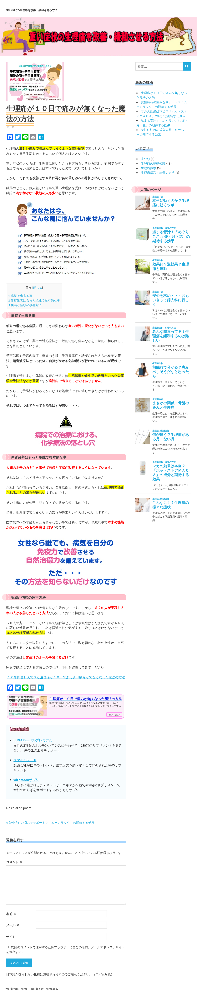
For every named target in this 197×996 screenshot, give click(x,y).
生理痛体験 (148, 168)
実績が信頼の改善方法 (25, 305)
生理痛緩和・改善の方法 (158, 172)
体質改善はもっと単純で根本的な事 (34, 300)
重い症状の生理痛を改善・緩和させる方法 (76, 8)
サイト (10, 937)
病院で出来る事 (20, 295)
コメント (14, 862)
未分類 (10, 127)
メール (12, 925)
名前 (11, 914)
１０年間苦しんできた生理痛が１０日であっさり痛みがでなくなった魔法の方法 (66, 677)
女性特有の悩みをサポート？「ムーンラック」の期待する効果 (51, 822)
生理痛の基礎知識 (153, 163)
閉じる (37, 287)
